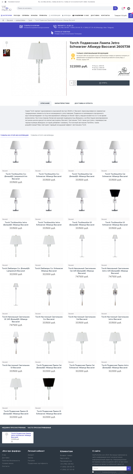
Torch (30, 20)
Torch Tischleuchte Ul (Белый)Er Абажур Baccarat (81, 223)
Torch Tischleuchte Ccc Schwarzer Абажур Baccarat (49, 175)
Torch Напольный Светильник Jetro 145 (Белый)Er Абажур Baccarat (115, 270)
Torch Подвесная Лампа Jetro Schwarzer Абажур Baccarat (21, 435)
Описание (45, 103)
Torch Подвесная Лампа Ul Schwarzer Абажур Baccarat (49, 412)
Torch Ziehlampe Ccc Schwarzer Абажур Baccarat (49, 269)
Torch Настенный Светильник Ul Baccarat (16, 366)
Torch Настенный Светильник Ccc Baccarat (49, 318)
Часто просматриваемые (39, 428)
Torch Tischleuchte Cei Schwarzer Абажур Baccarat (115, 175)
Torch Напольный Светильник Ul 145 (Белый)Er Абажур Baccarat (16, 319)
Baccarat (10, 20)
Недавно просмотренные (14, 428)
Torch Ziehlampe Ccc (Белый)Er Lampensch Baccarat (16, 269)
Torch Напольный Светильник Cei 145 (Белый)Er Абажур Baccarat (82, 270)
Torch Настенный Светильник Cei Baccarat (82, 318)
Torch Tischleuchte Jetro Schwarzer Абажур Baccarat (49, 223)
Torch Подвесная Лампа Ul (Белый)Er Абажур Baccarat (15, 412)
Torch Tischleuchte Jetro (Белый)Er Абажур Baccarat (15, 223)
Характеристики (62, 103)
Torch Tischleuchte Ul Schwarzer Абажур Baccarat (115, 223)
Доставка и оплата (84, 103)
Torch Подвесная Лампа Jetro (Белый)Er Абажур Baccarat (115, 366)
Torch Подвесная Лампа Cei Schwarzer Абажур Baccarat (82, 366)
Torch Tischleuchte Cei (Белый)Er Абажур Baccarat (81, 175)
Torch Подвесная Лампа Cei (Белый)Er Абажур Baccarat (48, 366)
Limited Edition (20, 20)
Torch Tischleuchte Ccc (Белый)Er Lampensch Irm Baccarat (15, 176)
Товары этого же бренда (42, 135)
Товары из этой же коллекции (14, 135)
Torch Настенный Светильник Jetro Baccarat (115, 318)
